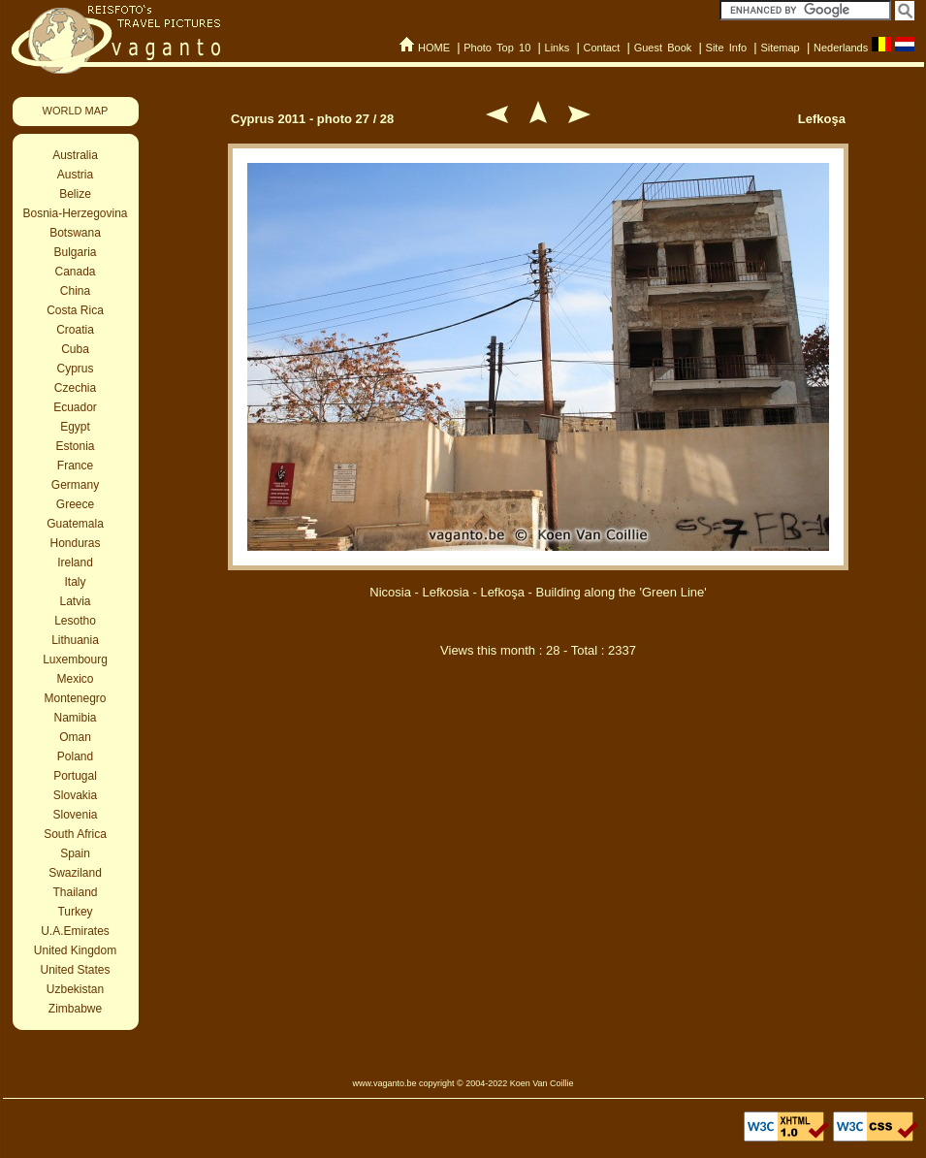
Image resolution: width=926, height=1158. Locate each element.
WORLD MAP (76, 110)
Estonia (74, 446)
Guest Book (663, 47)
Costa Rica (75, 310)
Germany (75, 485)
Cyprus (74, 368)
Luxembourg (75, 659)
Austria (75, 174)
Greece (75, 504)
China (75, 291)
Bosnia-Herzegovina (74, 213)
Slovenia (74, 814)
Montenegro (75, 698)
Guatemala (75, 524)
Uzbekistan (75, 989)
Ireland (75, 562)
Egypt (75, 427)
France (75, 465)
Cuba (75, 349)
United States (75, 970)
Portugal (75, 776)
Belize (75, 194)
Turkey (74, 911)
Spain (75, 853)
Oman (75, 737)
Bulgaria (74, 252)
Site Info (727, 47)
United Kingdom (75, 950)
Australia (75, 155)
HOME (434, 47)
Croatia (75, 330)
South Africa (75, 834)
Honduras (74, 543)
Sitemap (779, 47)
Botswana (75, 233)
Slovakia (75, 795)
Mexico (74, 679)
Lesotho (75, 620)
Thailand (74, 892)
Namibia (74, 717)
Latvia (74, 601)
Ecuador (75, 407)
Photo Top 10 (496, 47)
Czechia (75, 388)
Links (557, 47)
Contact (601, 47)
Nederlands (841, 47)
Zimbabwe (75, 1008)
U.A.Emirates (75, 931)
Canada (74, 271)
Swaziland (75, 873)
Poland (75, 756)
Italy (74, 582)
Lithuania (75, 640)
